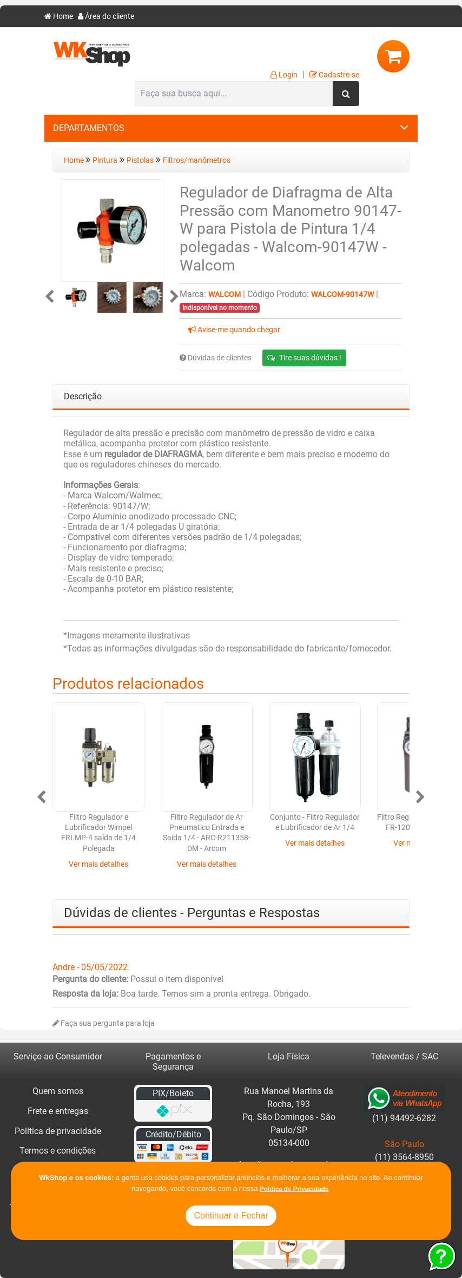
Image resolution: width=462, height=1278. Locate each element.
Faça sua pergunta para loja (103, 1023)
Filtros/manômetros (196, 160)
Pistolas (140, 160)
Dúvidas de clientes (216, 358)
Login (284, 75)
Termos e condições (57, 1150)
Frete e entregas (58, 1111)
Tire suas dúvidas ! (304, 357)
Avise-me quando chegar (234, 329)
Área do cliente (106, 16)
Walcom (224, 294)
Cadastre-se (334, 75)
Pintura (105, 160)
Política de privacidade (58, 1131)
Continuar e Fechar (231, 1215)
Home (58, 16)
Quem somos (57, 1091)
